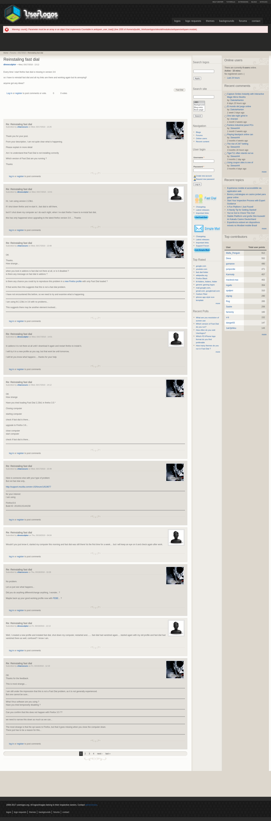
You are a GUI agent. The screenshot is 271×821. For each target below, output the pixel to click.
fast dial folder (202, 272)
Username (198, 157)
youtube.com (201, 269)
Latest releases (202, 210)
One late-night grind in (237, 116)
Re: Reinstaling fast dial (19, 124)
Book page (199, 110)
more (218, 303)
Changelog (200, 207)
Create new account (204, 176)
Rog (228, 301)
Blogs (254, 2)
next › (99, 753)
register (18, 93)
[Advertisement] (135, 41)
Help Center (217, 2)
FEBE (55, 598)
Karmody (230, 274)
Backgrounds (226, 21)
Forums (243, 21)
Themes (210, 21)
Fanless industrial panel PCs (240, 125)
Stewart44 (235, 128)
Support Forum (202, 246)
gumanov (230, 264)
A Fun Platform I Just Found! (240, 207)
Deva (228, 258)
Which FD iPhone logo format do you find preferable (206, 339)
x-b (227, 317)
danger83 (230, 323)
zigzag (229, 296)
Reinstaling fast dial (35, 53)
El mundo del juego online (239, 106)
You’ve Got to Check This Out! (241, 213)
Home (5, 53)
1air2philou (231, 328)
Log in (9, 93)
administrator (91, 805)
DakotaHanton (237, 100)
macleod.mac (232, 280)
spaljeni (229, 290)
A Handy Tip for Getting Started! (241, 210)
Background (199, 105)
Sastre (229, 306)
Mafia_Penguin (233, 253)
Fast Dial (179, 90)
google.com (201, 266)
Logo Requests (193, 21)
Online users (201, 138)
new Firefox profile (73, 281)
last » (107, 753)
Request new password (205, 179)
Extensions (243, 2)
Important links (202, 213)
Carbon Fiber (201, 294)
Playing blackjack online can (240, 134)
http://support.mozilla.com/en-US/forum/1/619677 (28, 487)
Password (198, 167)
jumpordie (230, 269)
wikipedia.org (201, 275)
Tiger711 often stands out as (240, 153)
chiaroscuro (22, 127)
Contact (256, 21)
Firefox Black (201, 278)
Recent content (202, 142)
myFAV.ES (263, 2)
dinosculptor (9, 64)
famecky (230, 312)
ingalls (229, 285)
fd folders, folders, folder (206, 282)
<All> (199, 102)
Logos (177, 21)
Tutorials (230, 2)
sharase (234, 119)
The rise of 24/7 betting (237, 144)
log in (11, 176)
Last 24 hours (233, 78)
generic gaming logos (205, 285)
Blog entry (199, 107)
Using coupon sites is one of (240, 162)
